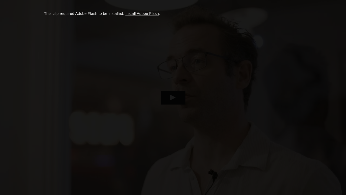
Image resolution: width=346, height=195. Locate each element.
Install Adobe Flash (142, 13)
